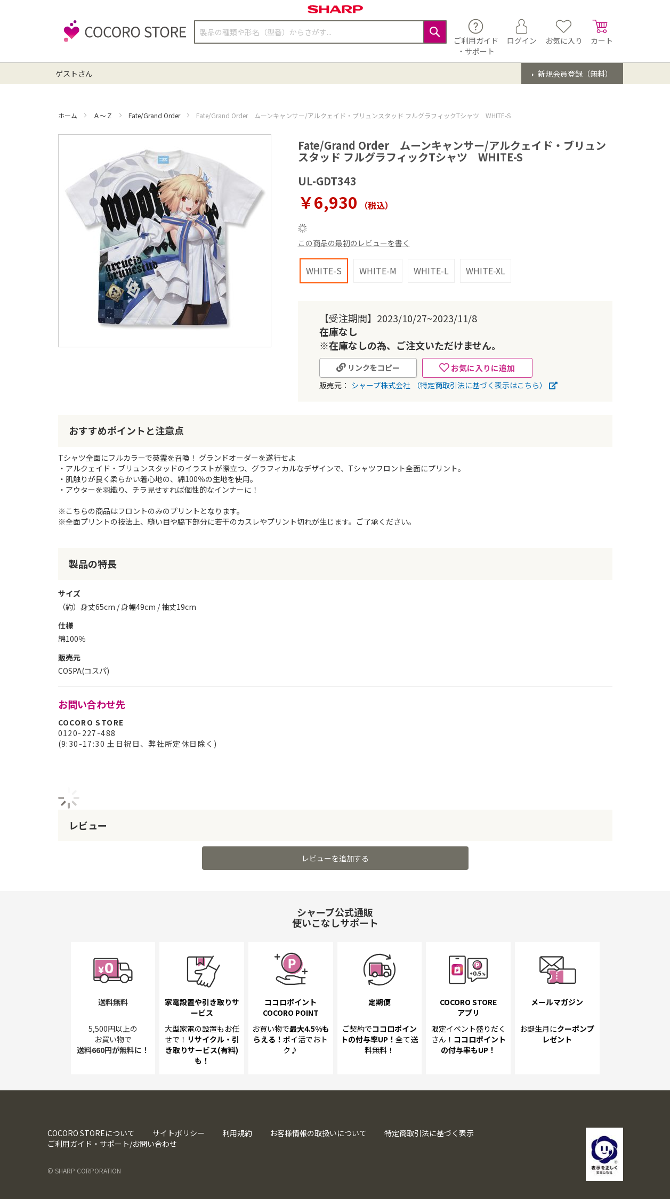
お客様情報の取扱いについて (318, 1133)
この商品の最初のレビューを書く (354, 243)
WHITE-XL (485, 270)
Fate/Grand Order (155, 115)
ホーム (68, 115)
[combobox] (320, 32)
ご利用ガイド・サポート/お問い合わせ (112, 1143)
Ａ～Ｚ (103, 115)
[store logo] (122, 37)
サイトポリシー (178, 1133)
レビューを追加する (335, 858)
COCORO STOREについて (91, 1133)
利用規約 (237, 1133)
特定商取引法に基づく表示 (429, 1133)
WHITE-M (378, 270)
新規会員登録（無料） (574, 73)
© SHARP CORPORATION (84, 1170)
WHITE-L (431, 270)
